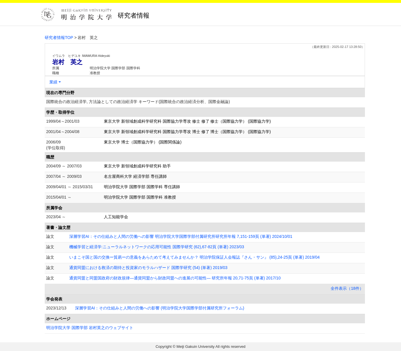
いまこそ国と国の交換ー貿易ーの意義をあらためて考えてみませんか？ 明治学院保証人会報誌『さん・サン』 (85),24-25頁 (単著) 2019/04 (194, 257)
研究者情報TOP (59, 37)
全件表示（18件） (347, 288)
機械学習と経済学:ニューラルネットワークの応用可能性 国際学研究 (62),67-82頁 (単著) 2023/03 (156, 246)
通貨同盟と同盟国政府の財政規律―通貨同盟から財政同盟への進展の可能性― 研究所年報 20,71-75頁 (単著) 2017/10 (175, 278)
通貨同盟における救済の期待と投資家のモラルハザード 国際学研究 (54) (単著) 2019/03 (148, 267)
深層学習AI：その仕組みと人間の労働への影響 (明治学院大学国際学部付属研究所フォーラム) (159, 308)
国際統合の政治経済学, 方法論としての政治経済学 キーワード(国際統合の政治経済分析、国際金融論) (138, 101)
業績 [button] (53, 82)
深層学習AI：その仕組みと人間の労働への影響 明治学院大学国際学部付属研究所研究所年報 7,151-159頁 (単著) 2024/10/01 (180, 236)
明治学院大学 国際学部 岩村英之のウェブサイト (89, 327)
